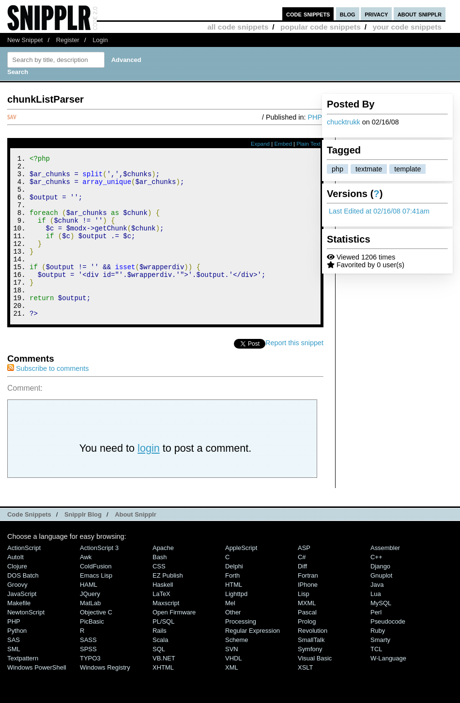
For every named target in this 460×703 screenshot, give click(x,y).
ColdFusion (96, 596)
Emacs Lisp (96, 606)
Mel (230, 633)
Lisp (303, 624)
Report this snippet (294, 373)
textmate (368, 169)
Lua (375, 624)
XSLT (305, 698)
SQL (159, 679)
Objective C (96, 642)
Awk (86, 587)
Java (376, 615)
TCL (376, 679)
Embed (283, 144)
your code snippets (407, 27)
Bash (160, 587)
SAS (13, 670)
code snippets (308, 14)
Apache (163, 578)
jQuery (90, 624)
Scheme (236, 670)
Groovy (17, 615)
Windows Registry (105, 698)
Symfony (310, 679)
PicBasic (92, 652)
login (149, 479)
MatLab (90, 633)
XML (231, 698)
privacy (376, 14)
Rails (160, 661)
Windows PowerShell (36, 698)
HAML (88, 615)
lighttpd (236, 624)
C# (302, 587)
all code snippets (237, 27)
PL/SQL (163, 652)
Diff (302, 596)
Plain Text (308, 144)
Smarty (380, 670)
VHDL (233, 688)
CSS (159, 596)
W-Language (388, 688)
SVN (231, 679)
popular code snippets (320, 27)
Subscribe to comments (48, 399)
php (337, 169)
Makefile (19, 633)
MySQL (380, 633)
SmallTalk (311, 670)
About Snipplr (135, 545)
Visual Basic (315, 688)
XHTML (163, 698)
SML (13, 679)
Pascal (307, 642)
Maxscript (166, 633)
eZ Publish (168, 606)
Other (233, 642)
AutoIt (15, 587)
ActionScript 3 (99, 578)
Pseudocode (387, 652)
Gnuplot (381, 606)
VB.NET (164, 688)
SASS (88, 670)
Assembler (385, 578)
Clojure (17, 596)
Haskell (163, 615)
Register (67, 40)
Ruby (377, 661)
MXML (307, 633)
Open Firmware (174, 642)
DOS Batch (23, 606)
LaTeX (161, 624)
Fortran (308, 606)
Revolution (312, 661)
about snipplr (420, 14)
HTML (233, 615)
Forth (232, 606)
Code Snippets (29, 545)
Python (17, 661)
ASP (304, 578)
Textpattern (22, 688)
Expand (260, 144)
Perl (376, 642)
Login (100, 40)
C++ (376, 587)
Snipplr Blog (83, 545)
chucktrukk (343, 122)
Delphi (234, 596)
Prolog (307, 652)
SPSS (88, 679)
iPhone (308, 615)
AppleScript (241, 578)
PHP (314, 117)
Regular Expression (252, 661)
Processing (240, 652)
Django (380, 596)
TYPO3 (90, 688)
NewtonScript (26, 642)
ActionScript (24, 578)
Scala (160, 670)
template (407, 169)
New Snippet (25, 40)
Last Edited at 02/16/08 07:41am (379, 211)
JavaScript (21, 624)
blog (347, 14)
